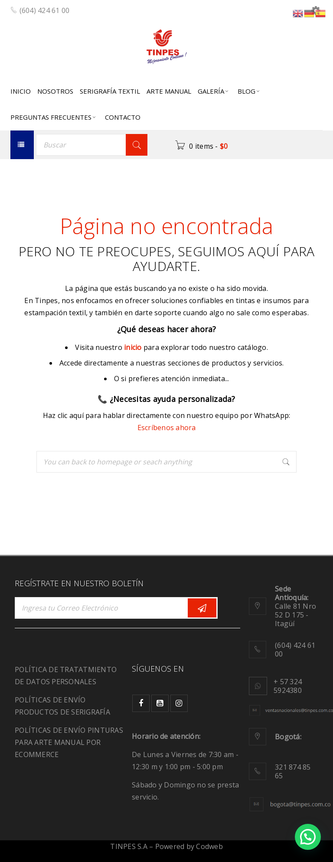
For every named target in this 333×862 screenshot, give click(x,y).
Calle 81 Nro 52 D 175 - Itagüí (295, 606)
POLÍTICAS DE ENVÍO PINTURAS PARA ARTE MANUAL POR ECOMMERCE (69, 742)
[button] (308, 837)
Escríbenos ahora (166, 427)
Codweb (209, 846)
